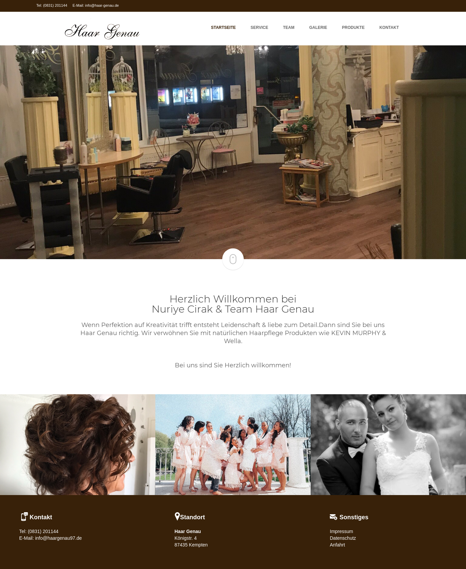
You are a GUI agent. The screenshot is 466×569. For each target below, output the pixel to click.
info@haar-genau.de (102, 5)
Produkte (353, 27)
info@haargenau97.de (58, 538)
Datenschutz (343, 538)
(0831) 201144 (55, 5)
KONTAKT (389, 27)
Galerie (318, 27)
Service (259, 27)
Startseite (223, 27)
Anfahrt (337, 544)
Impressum (341, 531)
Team (289, 27)
